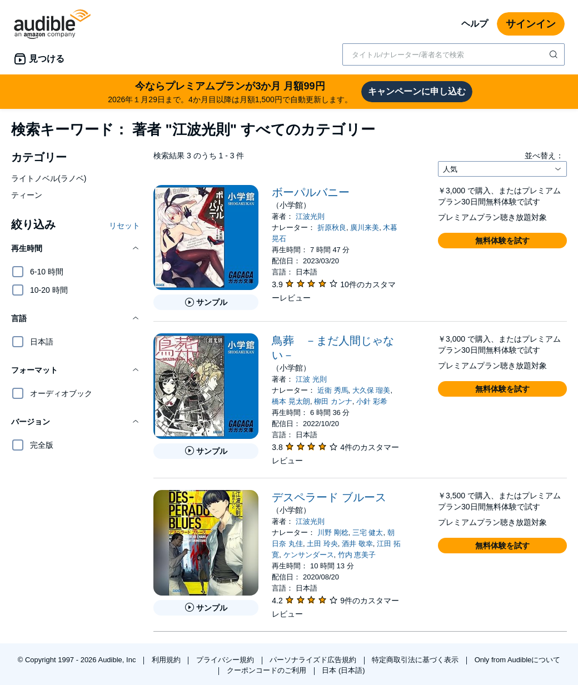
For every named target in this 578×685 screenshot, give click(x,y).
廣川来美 (364, 227)
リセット (124, 225)
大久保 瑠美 (371, 390)
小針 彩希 (371, 401)
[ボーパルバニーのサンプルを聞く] (205, 302)
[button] (75, 248)
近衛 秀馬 (332, 390)
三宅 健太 (367, 532)
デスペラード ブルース (329, 497)
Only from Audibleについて (518, 660)
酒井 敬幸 (357, 543)
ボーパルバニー (311, 192)
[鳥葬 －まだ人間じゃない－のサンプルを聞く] (205, 451)
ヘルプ (474, 23)
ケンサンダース (308, 555)
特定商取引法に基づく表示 (416, 660)
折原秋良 (331, 227)
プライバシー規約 (226, 660)
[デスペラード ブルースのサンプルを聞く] (205, 608)
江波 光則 (311, 379)
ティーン (26, 195)
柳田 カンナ (333, 401)
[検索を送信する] (555, 54)
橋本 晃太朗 (291, 401)
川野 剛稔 (332, 532)
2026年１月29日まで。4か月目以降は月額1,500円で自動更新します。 (230, 91)
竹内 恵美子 (357, 555)
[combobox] (453, 54)
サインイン (531, 23)
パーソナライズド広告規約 (314, 660)
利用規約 (167, 660)
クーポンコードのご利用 (267, 670)
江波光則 (310, 216)
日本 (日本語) (343, 670)
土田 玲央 (322, 543)
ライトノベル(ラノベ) (48, 178)
